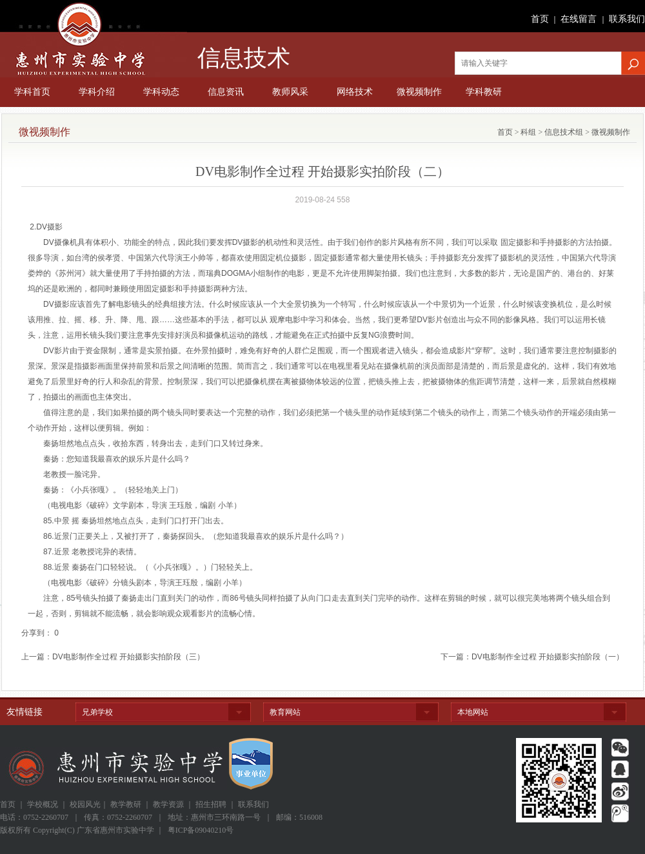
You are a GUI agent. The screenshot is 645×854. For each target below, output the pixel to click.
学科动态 (161, 92)
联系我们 (627, 19)
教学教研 (125, 804)
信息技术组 (562, 132)
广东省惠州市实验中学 (93, 38)
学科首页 (32, 92)
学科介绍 (97, 92)
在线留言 (579, 19)
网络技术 (355, 92)
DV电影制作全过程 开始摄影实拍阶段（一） (547, 656)
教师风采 (290, 92)
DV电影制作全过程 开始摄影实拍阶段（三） (128, 656)
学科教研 (484, 92)
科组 (527, 132)
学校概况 (42, 804)
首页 (540, 19)
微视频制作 (419, 92)
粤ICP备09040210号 (201, 830)
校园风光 (85, 804)
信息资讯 (226, 92)
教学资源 (168, 804)
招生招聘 (210, 804)
